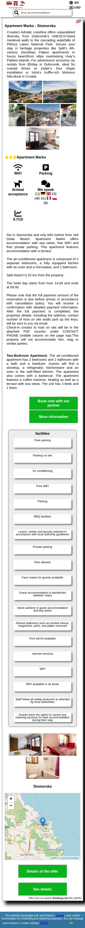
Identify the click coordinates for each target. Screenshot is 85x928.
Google (59, 915)
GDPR (44, 923)
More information (53, 417)
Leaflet (53, 858)
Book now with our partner (54, 403)
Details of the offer (42, 871)
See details (42, 889)
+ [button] (11, 799)
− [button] (11, 806)
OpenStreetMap (70, 858)
